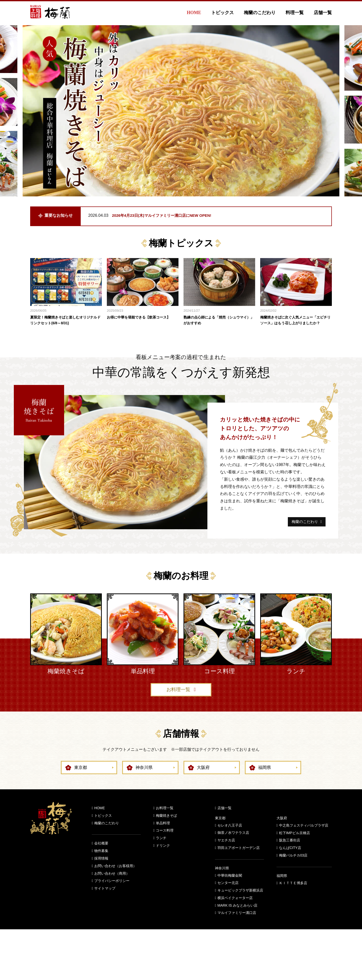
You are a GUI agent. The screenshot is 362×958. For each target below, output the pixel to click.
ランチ (161, 849)
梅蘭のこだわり (260, 12)
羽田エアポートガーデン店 (238, 859)
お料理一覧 (178, 700)
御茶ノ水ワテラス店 (233, 844)
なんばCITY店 (290, 859)
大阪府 (203, 778)
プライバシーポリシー (111, 892)
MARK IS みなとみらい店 (237, 916)
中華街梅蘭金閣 (229, 886)
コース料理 (164, 842)
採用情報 (101, 869)
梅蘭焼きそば (166, 827)
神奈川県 (144, 778)
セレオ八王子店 (229, 836)
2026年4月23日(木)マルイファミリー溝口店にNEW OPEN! (165, 215)
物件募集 (101, 862)
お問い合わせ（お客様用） (115, 877)
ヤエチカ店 (226, 851)
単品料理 (163, 834)
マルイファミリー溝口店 (236, 924)
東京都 (81, 778)
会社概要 (101, 855)
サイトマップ (104, 900)
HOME (194, 12)
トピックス (222, 12)
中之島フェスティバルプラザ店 (303, 836)
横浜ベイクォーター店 (235, 909)
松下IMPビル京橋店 (294, 844)
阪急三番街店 (289, 851)
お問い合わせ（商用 (110, 884)
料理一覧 (295, 12)
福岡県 (265, 778)
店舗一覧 (323, 12)
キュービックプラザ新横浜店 (240, 902)
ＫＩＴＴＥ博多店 (293, 894)
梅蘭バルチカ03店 (293, 866)
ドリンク (163, 857)
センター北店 (228, 894)
